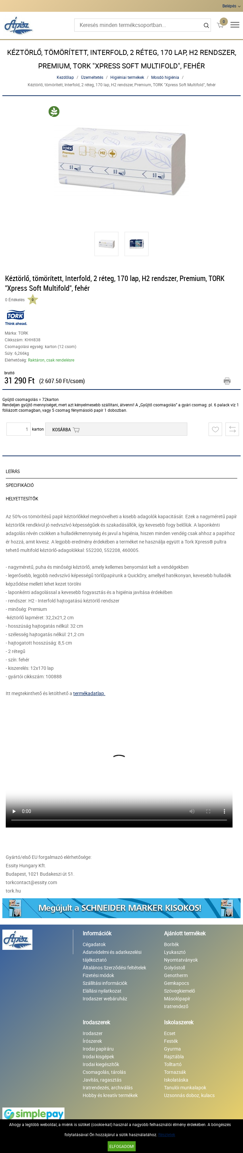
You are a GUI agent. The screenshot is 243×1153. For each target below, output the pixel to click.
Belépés (229, 5)
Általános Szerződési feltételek (114, 967)
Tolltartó (173, 1064)
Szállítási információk (105, 983)
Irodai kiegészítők (101, 1064)
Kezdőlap (65, 77)
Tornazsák (175, 1072)
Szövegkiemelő (179, 991)
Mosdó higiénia (165, 77)
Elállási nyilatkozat (102, 991)
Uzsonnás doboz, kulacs (189, 1095)
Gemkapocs (176, 983)
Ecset (170, 1033)
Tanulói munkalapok (185, 1087)
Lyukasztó (175, 952)
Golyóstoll (174, 967)
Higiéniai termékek (127, 77)
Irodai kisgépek (98, 1056)
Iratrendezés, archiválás (108, 1087)
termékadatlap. (89, 693)
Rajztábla (174, 1056)
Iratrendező (176, 1006)
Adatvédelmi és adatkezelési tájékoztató (112, 956)
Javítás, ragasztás (102, 1080)
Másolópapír (177, 998)
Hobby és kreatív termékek (110, 1095)
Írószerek (92, 1041)
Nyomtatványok (181, 960)
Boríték (171, 944)
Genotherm (176, 975)
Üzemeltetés (92, 77)
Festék (171, 1041)
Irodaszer (93, 1033)
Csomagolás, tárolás (104, 1072)
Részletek (166, 1134)
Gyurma (172, 1049)
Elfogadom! (121, 1146)
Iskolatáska (176, 1080)
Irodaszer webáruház (105, 998)
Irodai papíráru (98, 1049)
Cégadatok (94, 944)
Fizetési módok (98, 975)
